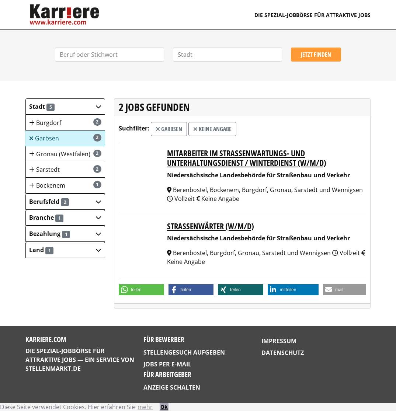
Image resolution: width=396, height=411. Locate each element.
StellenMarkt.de (53, 369)
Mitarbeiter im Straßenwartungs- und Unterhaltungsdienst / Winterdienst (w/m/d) (246, 157)
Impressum (278, 341)
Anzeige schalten (171, 387)
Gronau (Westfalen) (65, 154)
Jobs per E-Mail (167, 364)
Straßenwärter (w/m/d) (210, 225)
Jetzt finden (316, 54)
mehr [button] (145, 407)
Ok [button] (164, 406)
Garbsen (65, 138)
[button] (65, 106)
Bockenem (65, 185)
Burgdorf (65, 122)
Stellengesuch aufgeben (184, 352)
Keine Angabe (212, 129)
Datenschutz (282, 353)
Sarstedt (65, 169)
